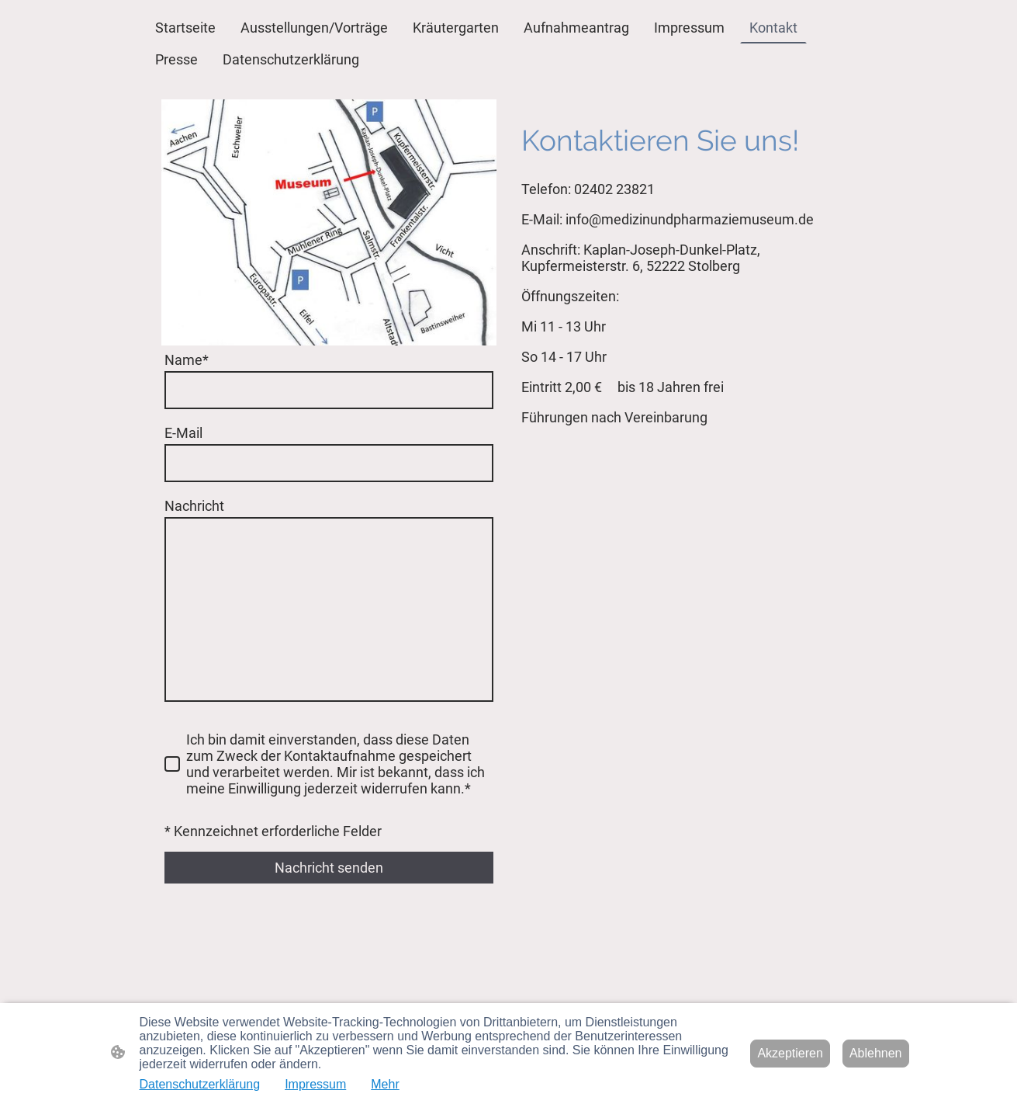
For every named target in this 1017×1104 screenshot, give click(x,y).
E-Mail (183, 433)
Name (186, 360)
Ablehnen (875, 1053)
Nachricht (194, 506)
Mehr (385, 1084)
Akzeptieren (790, 1053)
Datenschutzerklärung (200, 1084)
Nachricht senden (329, 867)
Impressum (315, 1084)
